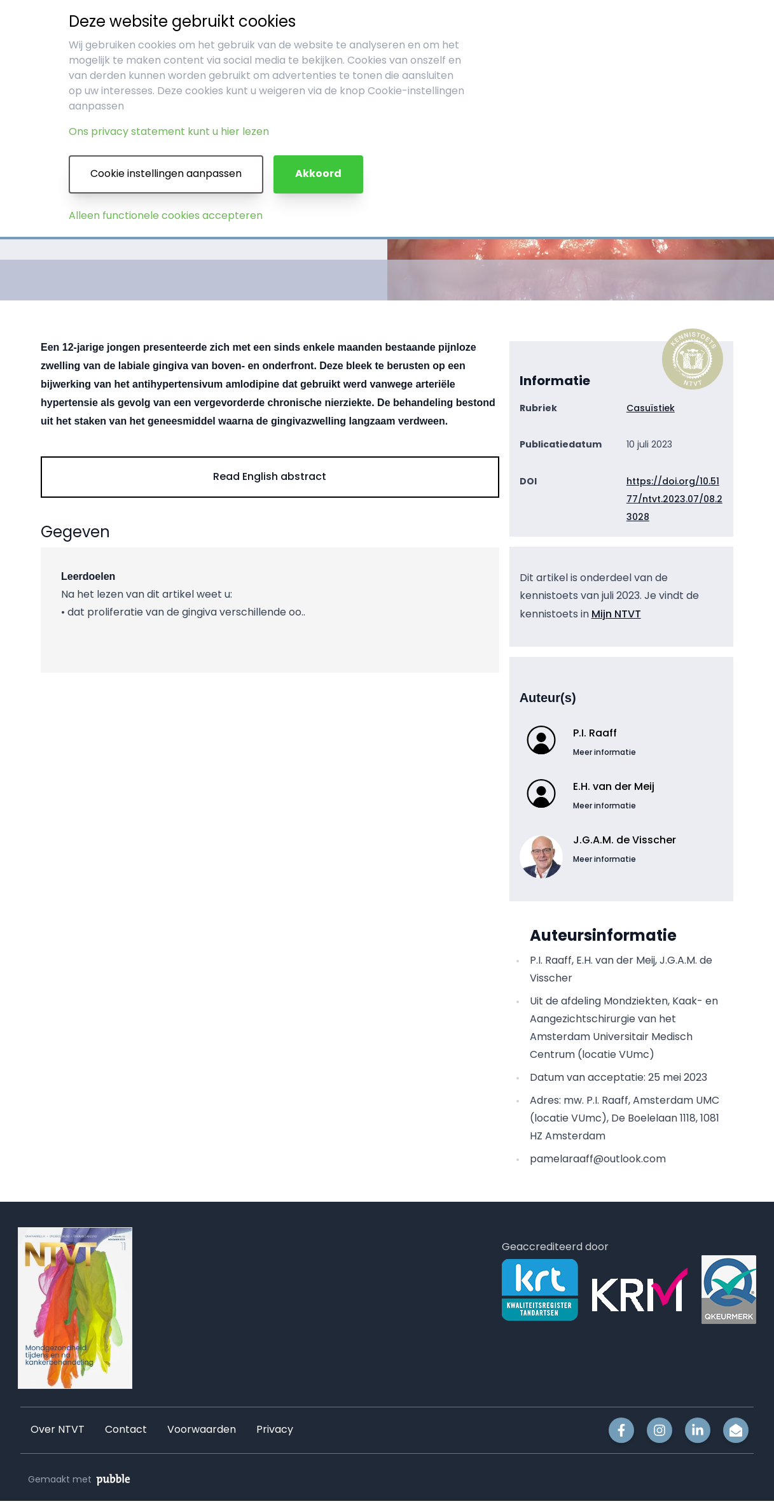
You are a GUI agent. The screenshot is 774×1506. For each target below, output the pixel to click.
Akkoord (318, 174)
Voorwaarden (201, 1430)
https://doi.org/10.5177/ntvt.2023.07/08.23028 (674, 499)
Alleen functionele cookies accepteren (166, 216)
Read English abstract (269, 476)
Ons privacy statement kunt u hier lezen (169, 132)
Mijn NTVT (616, 614)
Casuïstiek (650, 408)
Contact (126, 1430)
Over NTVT (58, 1430)
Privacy (274, 1430)
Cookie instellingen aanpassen (166, 174)
